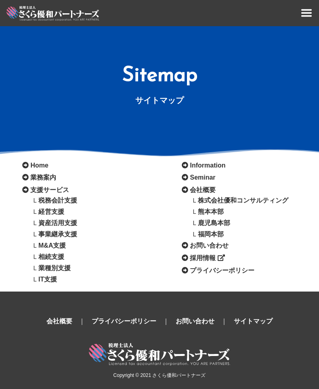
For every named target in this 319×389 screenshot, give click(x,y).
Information (207, 165)
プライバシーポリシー (222, 270)
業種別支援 (54, 268)
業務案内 (43, 177)
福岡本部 (211, 234)
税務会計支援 (57, 200)
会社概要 (203, 189)
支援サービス (49, 189)
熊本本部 (211, 211)
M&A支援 (52, 245)
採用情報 (207, 258)
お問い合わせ (209, 245)
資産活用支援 (57, 222)
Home (39, 165)
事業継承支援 (57, 234)
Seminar (202, 177)
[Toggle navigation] (306, 13)
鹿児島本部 (214, 222)
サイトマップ (253, 321)
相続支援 (51, 256)
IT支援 (47, 279)
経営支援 (51, 211)
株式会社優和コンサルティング (243, 200)
